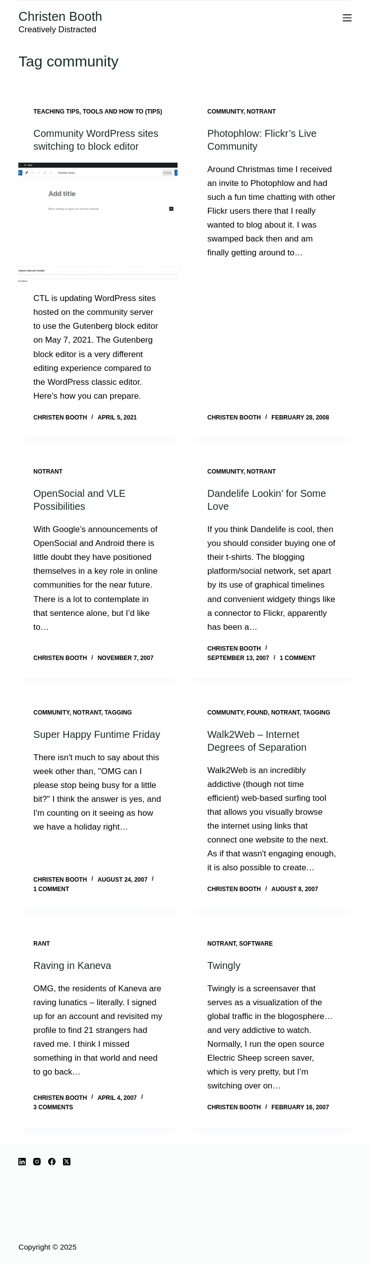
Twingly (224, 965)
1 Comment (297, 658)
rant (41, 943)
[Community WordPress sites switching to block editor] (98, 222)
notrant (261, 111)
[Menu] (347, 17)
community (225, 111)
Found (257, 712)
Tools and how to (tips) (122, 111)
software (256, 943)
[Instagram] (37, 1161)
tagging (118, 712)
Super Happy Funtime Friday (96, 734)
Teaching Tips (56, 111)
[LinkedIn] (22, 1161)
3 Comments (53, 1107)
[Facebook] (52, 1161)
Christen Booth (60, 16)
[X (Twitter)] (66, 1161)
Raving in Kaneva (72, 965)
